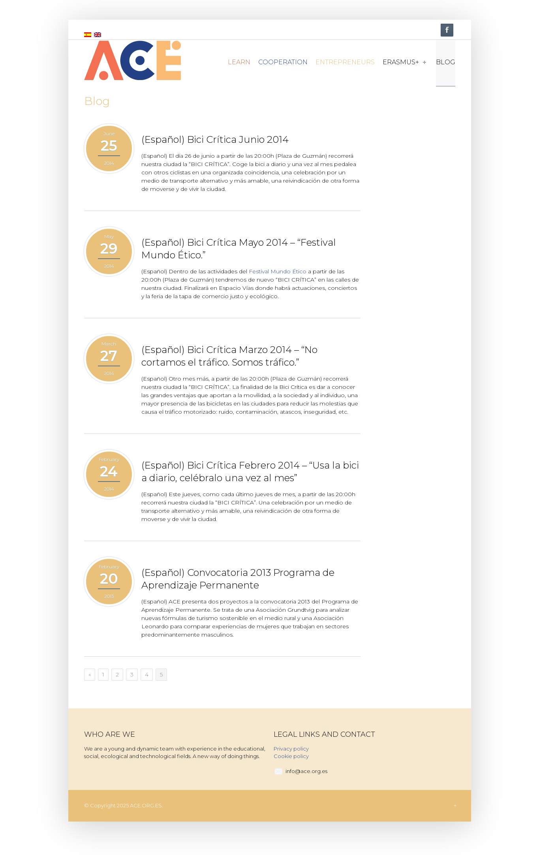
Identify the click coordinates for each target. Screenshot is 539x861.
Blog (445, 62)
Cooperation (283, 62)
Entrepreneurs (345, 62)
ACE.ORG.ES (146, 805)
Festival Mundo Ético (277, 271)
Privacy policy (291, 748)
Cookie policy (291, 756)
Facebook (447, 30)
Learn (239, 62)
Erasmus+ (404, 62)
